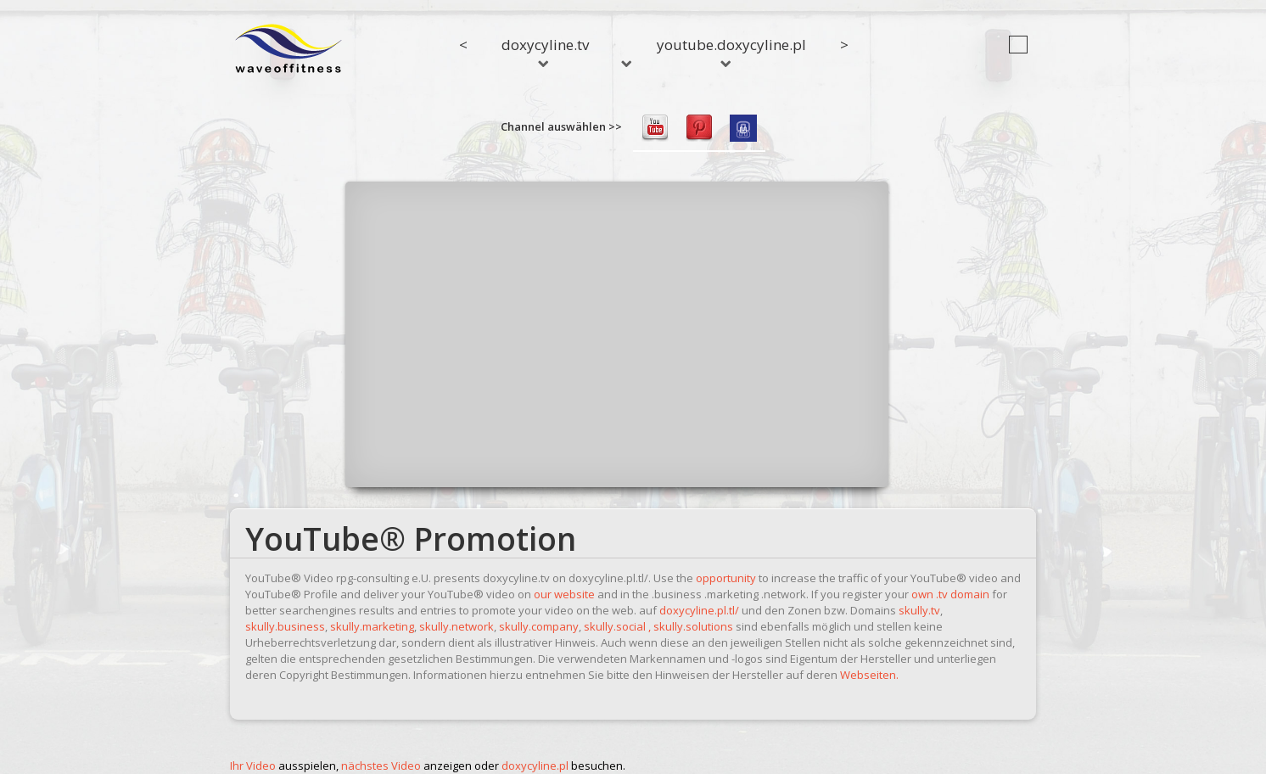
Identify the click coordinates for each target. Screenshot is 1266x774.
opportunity (726, 578)
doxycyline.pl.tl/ (699, 610)
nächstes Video (381, 765)
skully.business (285, 626)
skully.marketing (372, 626)
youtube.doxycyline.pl (731, 51)
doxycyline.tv (545, 51)
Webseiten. (869, 674)
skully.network (456, 626)
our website (564, 594)
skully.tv (919, 610)
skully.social (615, 626)
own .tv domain (950, 594)
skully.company (539, 626)
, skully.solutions (690, 626)
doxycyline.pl (535, 765)
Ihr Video (253, 765)
